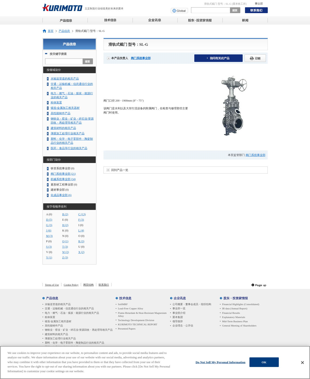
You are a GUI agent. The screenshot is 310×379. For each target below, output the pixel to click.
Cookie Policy (71, 284)
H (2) (65, 225)
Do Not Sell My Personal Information (220, 363)
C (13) (82, 214)
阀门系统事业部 (141, 58)
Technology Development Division (136, 320)
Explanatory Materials (233, 317)
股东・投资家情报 (235, 298)
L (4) (81, 230)
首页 (51, 31)
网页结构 (88, 284)
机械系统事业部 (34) (63, 179)
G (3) (49, 225)
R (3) (81, 241)
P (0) (49, 241)
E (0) (65, 219)
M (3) (49, 236)
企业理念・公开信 (182, 325)
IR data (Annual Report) (234, 308)
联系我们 (104, 284)
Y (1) (49, 257)
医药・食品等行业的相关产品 (69, 148)
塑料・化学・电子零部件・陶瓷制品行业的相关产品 (72, 140)
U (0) (81, 246)
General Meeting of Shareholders (239, 325)
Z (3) (65, 257)
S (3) (49, 246)
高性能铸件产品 (60, 113)
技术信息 (125, 298)
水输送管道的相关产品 (65, 78)
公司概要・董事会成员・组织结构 (191, 304)
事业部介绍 (178, 312)
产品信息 (64, 31)
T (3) (65, 246)
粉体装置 (56, 102)
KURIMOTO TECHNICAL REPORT (137, 324)
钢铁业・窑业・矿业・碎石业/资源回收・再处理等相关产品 (72, 120)
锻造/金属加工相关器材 (65, 108)
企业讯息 (180, 298)
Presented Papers (127, 328)
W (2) (65, 252)
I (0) (80, 225)
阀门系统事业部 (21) (63, 173)
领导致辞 (177, 321)
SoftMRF (123, 304)
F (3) (81, 219)
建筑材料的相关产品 (63, 128)
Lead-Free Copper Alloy (130, 308)
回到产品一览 (119, 170)
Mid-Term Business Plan (235, 321)
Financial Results (231, 312)
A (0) (49, 214)
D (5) (49, 219)
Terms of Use (52, 284)
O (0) (81, 236)
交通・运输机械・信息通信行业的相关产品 (72, 86)
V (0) (49, 252)
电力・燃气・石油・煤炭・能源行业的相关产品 (72, 95)
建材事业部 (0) (60, 189)
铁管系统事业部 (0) (62, 168)
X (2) (81, 252)
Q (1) (65, 241)
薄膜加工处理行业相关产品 (67, 133)
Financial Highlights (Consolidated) (240, 304)
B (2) (65, 214)
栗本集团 (177, 317)
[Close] (302, 363)
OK (264, 363)
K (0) (65, 230)
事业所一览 (178, 308)
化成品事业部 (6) (61, 195)
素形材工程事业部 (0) (64, 184)
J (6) (48, 230)
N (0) (65, 236)
